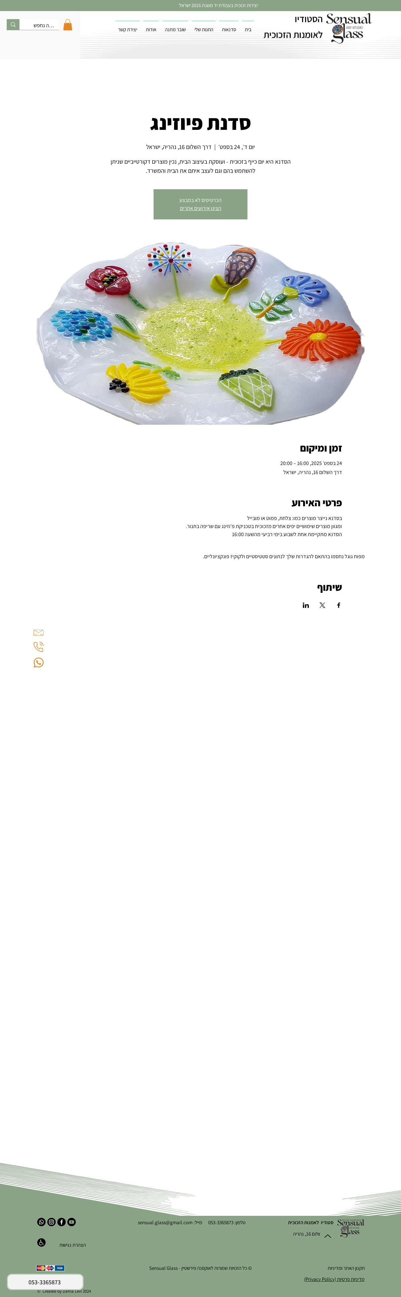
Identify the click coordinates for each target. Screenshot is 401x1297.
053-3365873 (217, 1222)
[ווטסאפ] (41, 1222)
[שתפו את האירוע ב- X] (322, 605)
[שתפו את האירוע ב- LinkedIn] (306, 605)
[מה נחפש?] (44, 25)
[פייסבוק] (61, 1222)
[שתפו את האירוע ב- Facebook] (339, 605)
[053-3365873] (45, 1282)
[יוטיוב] (71, 1222)
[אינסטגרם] (51, 1222)
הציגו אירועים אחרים (200, 208)
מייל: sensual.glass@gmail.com (170, 1222)
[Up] (328, 1236)
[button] (67, 24)
